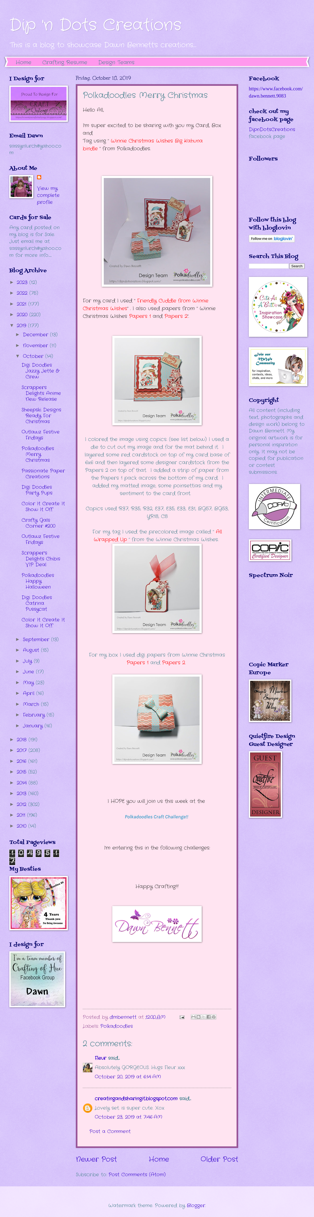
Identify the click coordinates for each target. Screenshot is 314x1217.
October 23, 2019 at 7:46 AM (128, 1117)
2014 (22, 782)
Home (23, 62)
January (33, 725)
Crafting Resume (64, 62)
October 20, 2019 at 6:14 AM (128, 1076)
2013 (22, 793)
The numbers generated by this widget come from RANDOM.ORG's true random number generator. (270, 623)
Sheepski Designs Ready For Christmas (41, 415)
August (32, 650)
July (28, 661)
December (36, 334)
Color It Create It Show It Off (43, 506)
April (29, 693)
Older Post (219, 1160)
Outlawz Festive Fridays (41, 434)
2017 (22, 750)
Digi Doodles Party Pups (37, 490)
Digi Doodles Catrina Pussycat (37, 603)
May (29, 682)
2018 (22, 739)
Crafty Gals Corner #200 (38, 523)
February (35, 714)
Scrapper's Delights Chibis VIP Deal (41, 558)
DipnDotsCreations (272, 129)
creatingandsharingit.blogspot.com (136, 1098)
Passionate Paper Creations (43, 473)
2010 (22, 826)
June (29, 671)
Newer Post (96, 1160)
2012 (22, 804)
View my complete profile (48, 195)
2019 (22, 325)
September (37, 639)
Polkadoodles (116, 1026)
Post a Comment (110, 1131)
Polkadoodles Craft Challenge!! (157, 817)
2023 (23, 282)
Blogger (196, 1205)
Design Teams (116, 62)
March (32, 704)
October (34, 356)
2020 (23, 314)
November (36, 345)
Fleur (100, 1058)
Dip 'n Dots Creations (95, 25)
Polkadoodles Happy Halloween (38, 581)
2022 (23, 293)
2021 (22, 304)
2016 (22, 761)
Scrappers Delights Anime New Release (41, 393)
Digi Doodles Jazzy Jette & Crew (40, 371)
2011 (22, 815)
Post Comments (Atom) (137, 1174)
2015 (22, 772)
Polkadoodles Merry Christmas (38, 454)
